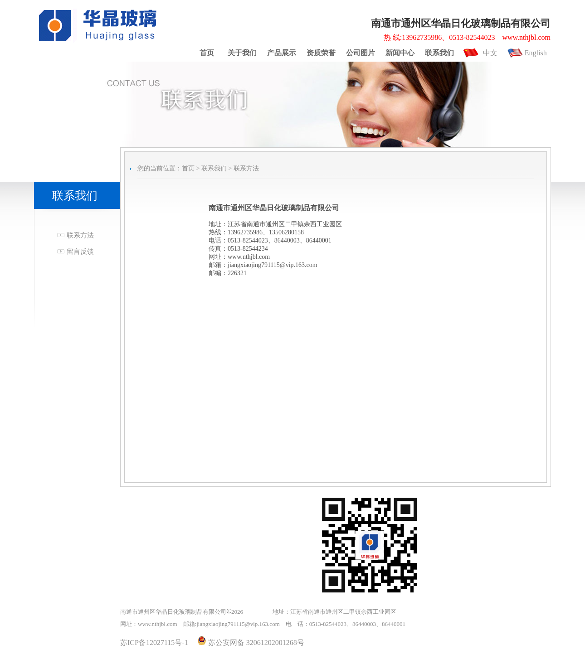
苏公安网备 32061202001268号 (250, 642)
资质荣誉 (321, 53)
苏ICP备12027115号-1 (154, 642)
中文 (490, 53)
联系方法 (80, 235)
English (536, 53)
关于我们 (242, 53)
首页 (207, 53)
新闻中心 (399, 53)
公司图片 (360, 53)
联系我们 (439, 53)
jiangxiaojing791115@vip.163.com (238, 624)
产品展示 (281, 53)
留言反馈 (80, 251)
